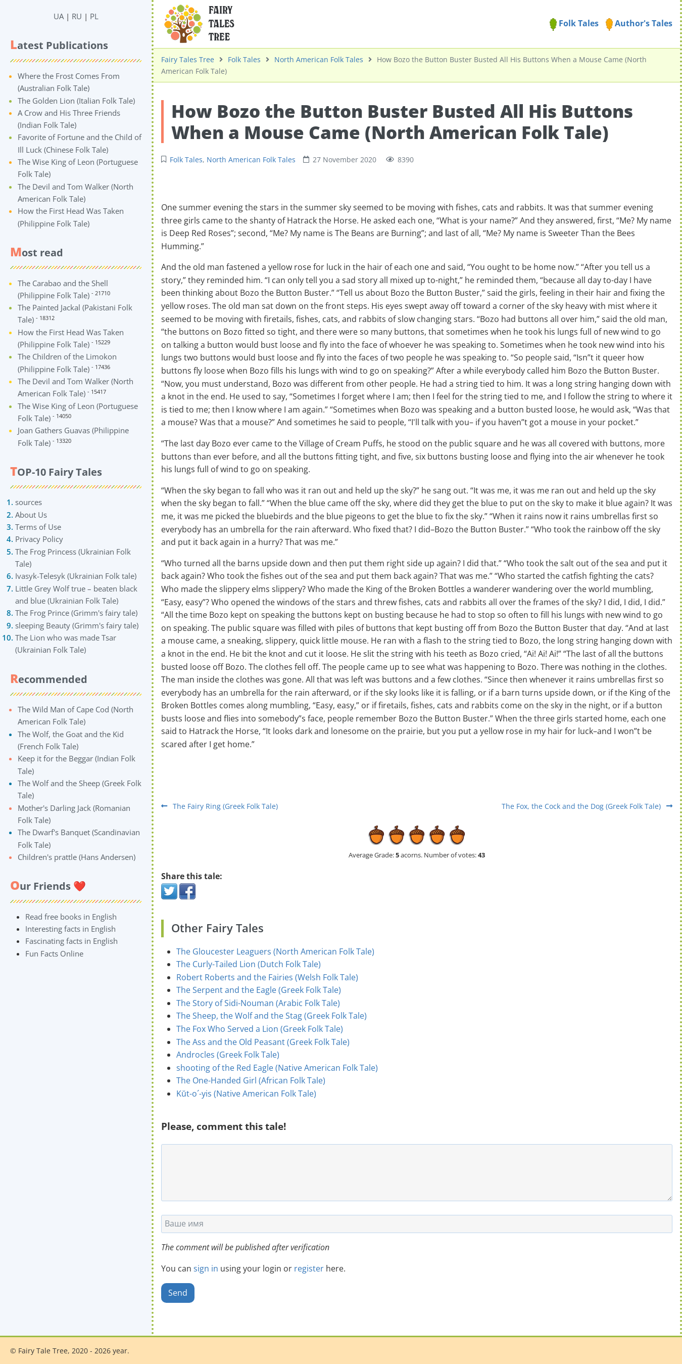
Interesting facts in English (70, 929)
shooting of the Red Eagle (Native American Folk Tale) (277, 1067)
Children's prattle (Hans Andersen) (76, 857)
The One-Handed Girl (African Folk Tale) (250, 1080)
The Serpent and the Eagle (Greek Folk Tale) (258, 989)
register (309, 1268)
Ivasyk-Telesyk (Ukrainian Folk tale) (75, 576)
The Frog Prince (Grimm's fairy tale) (76, 613)
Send (177, 1292)
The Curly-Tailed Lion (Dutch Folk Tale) (248, 964)
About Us (31, 515)
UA (59, 16)
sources (28, 502)
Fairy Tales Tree (187, 59)
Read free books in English (71, 917)
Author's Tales (639, 23)
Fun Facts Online (54, 953)
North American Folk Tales (318, 59)
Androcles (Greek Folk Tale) (227, 1054)
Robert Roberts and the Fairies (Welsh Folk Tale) (267, 977)
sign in (205, 1268)
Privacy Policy (39, 539)
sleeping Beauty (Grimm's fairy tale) (76, 625)
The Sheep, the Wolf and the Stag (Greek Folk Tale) (271, 1015)
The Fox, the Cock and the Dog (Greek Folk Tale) (587, 806)
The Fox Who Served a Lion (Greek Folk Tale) (259, 1028)
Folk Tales (574, 23)
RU (77, 16)
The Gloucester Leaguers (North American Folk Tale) (275, 951)
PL (94, 16)
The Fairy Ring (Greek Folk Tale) (219, 806)
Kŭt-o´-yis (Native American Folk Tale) (246, 1093)
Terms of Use (38, 527)
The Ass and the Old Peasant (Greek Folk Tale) (263, 1042)
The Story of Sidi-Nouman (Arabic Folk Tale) (258, 1003)
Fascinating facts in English (71, 941)
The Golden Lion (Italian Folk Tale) (76, 101)
